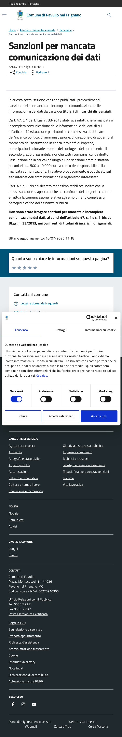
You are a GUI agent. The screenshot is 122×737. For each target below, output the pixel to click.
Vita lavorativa (73, 484)
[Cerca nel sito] (109, 15)
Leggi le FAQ (17, 622)
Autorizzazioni (18, 471)
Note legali (16, 668)
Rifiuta (23, 416)
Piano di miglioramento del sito (30, 721)
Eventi (13, 555)
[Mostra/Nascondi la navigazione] (4, 14)
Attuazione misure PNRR (26, 681)
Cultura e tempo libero (24, 484)
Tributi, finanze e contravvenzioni (86, 471)
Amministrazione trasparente (37, 30)
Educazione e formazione (26, 491)
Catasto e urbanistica (23, 478)
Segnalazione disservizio (25, 629)
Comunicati (16, 519)
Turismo (68, 478)
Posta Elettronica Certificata (28, 613)
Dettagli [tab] (61, 330)
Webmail (31, 726)
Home (12, 30)
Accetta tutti (99, 416)
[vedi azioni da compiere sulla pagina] (39, 72)
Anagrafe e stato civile (24, 458)
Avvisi (13, 526)
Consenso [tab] (21, 330)
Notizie (13, 513)
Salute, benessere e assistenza (84, 465)
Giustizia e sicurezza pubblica (83, 445)
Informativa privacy (22, 661)
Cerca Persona (98, 726)
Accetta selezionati (61, 416)
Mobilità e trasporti (76, 458)
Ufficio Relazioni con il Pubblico (30, 599)
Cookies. (42, 375)
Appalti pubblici (19, 465)
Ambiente (15, 452)
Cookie (13, 655)
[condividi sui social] (18, 72)
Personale (65, 30)
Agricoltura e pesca (22, 445)
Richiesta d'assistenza (24, 642)
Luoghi (13, 548)
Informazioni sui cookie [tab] (100, 330)
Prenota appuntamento (25, 635)
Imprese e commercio (77, 452)
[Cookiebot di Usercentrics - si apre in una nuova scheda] (89, 318)
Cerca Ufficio (62, 726)
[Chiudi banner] (115, 317)
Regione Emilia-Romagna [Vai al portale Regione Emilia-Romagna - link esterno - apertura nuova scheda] (24, 3)
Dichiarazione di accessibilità (28, 674)
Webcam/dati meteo (82, 721)
